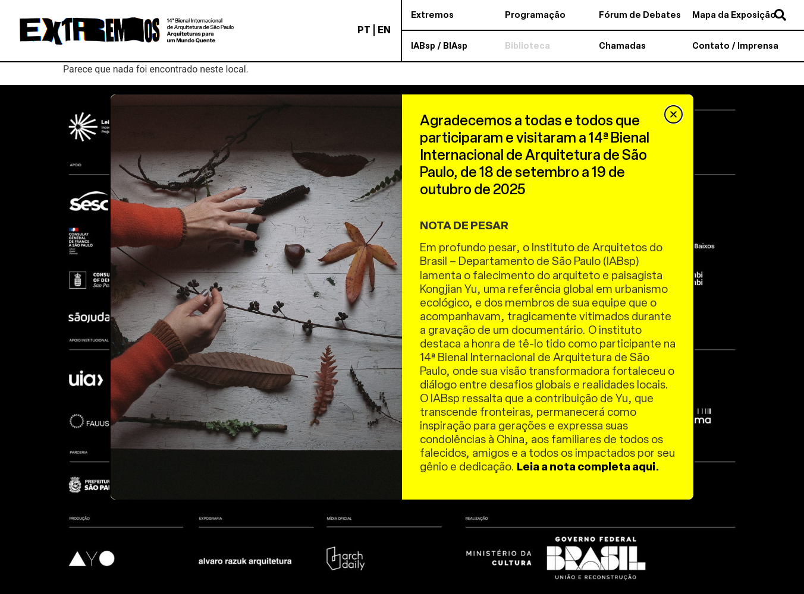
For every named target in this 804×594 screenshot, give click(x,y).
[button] (673, 114)
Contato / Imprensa (735, 45)
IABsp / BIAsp (439, 45)
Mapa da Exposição (734, 15)
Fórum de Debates (640, 15)
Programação (535, 15)
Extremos (432, 15)
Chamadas (622, 45)
